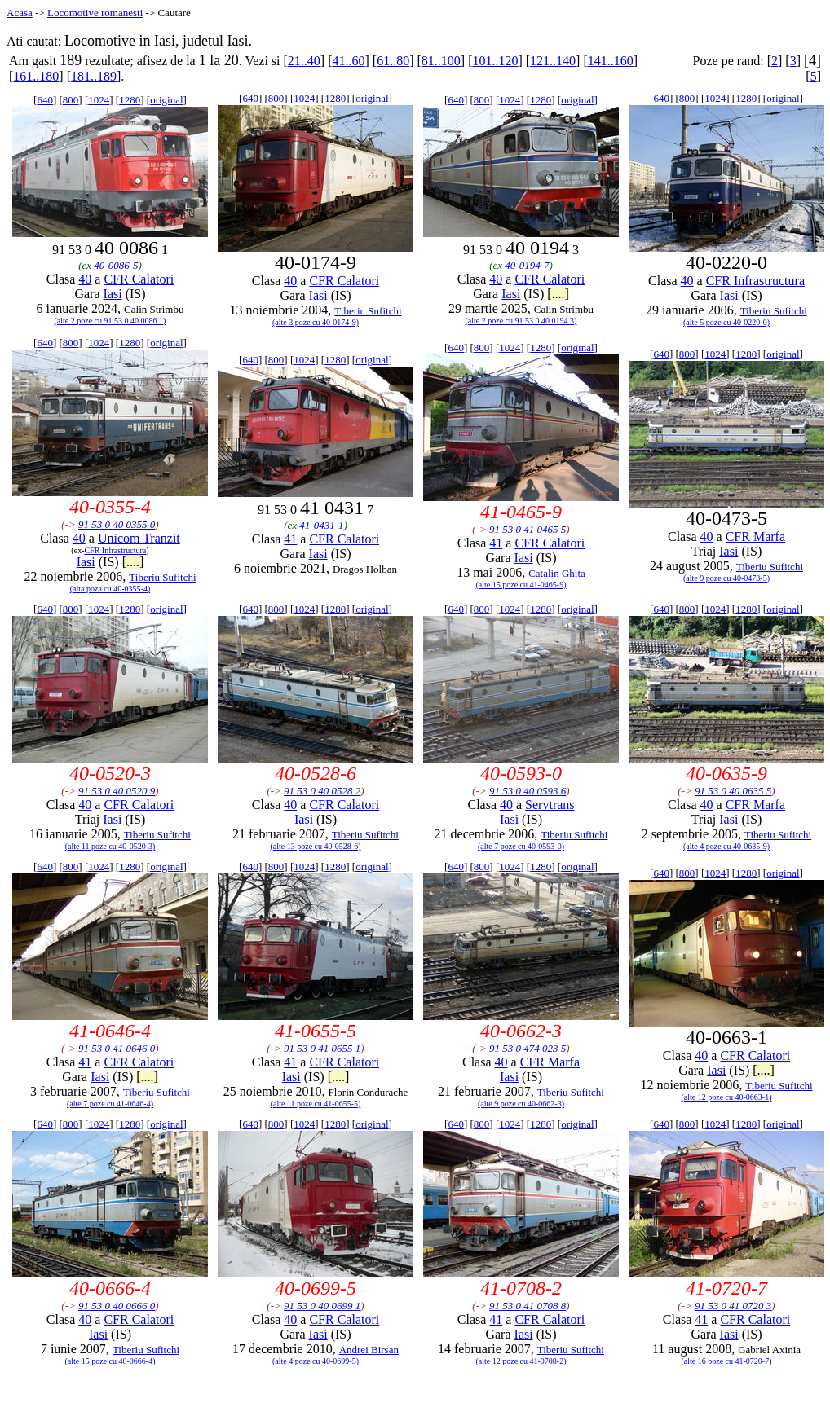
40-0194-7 (527, 265)
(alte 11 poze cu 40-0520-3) (110, 846)
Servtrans (549, 804)
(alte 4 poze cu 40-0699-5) (315, 1361)
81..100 (441, 61)
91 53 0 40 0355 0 (116, 524)
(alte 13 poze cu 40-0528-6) (315, 846)
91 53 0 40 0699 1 (322, 1305)
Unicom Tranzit (139, 538)
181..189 (94, 76)
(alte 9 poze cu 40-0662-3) (521, 1103)
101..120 (495, 61)
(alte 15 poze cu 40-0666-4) (109, 1361)
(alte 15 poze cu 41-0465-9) (520, 584)
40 (84, 279)
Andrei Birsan (369, 1349)
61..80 (393, 61)
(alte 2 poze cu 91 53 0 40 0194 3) (521, 320)
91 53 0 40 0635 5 (733, 791)
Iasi (113, 294)
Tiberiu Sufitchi (367, 311)
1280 (129, 100)
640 (45, 100)
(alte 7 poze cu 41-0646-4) (110, 1103)
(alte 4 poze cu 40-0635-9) (726, 846)
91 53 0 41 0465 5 (527, 529)
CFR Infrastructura (755, 281)
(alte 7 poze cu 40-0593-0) (521, 846)
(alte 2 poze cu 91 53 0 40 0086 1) (110, 320)
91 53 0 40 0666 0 (116, 1305)
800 (71, 100)
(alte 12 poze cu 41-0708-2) (520, 1361)
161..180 (36, 76)
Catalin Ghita (556, 573)
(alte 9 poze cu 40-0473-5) (726, 578)
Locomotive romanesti (95, 13)
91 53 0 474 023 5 (527, 1048)
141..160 (611, 61)
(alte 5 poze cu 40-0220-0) (726, 322)
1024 (98, 100)
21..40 (304, 61)
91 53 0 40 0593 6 (527, 791)
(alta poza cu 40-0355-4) (110, 588)
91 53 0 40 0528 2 (322, 791)
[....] (558, 294)
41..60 (348, 61)
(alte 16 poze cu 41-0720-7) (726, 1361)
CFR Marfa (755, 536)
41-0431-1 (321, 525)
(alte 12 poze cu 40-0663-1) (726, 1097)
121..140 (553, 61)
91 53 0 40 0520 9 (116, 791)
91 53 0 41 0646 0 (116, 1048)
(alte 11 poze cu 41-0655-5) (316, 1103)
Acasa (20, 13)
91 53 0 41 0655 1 (322, 1048)
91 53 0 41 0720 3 (733, 1305)
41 (290, 539)
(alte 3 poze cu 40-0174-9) (315, 322)
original (166, 100)
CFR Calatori (139, 279)
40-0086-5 (116, 265)
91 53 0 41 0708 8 (527, 1305)
